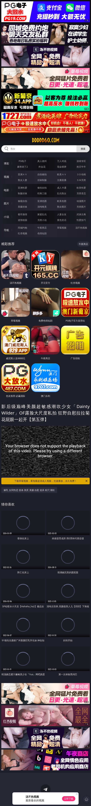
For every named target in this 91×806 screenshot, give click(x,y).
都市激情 (22, 214)
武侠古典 (81, 214)
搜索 (83, 148)
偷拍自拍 (42, 187)
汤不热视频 (81, 227)
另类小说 (42, 220)
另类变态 (81, 193)
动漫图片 (81, 201)
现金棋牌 (61, 166)
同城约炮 (22, 227)
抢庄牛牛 (81, 166)
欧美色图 (61, 201)
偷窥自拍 (22, 201)
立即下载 (68, 798)
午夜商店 (42, 227)
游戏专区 (81, 161)
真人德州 (42, 161)
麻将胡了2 (22, 166)
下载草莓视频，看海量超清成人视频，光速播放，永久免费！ (51, 481)
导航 (6, 230)
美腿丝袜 (22, 206)
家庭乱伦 (42, 214)
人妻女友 (61, 214)
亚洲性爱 (22, 187)
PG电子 (22, 161)
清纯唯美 (42, 206)
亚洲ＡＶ (22, 174)
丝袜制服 (42, 180)
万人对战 (61, 161)
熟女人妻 (22, 180)
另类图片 (81, 206)
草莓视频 (61, 227)
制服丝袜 (22, 193)
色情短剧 (42, 233)
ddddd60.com (45, 140)
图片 (6, 203)
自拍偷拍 (42, 174)
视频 (6, 177)
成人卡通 (61, 187)
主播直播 (61, 180)
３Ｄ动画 (81, 174)
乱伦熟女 (61, 193)
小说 (6, 217)
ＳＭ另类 (81, 180)
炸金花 (42, 166)
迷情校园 (22, 220)
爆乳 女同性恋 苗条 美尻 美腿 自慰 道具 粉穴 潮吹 (29, 490)
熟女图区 (61, 206)
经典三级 (42, 193)
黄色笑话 (61, 220)
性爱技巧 (81, 220)
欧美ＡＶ (61, 174)
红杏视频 (22, 233)
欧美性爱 (81, 187)
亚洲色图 (42, 201)
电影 (6, 190)
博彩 (6, 163)
